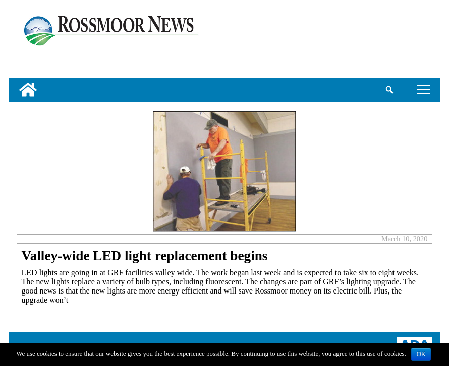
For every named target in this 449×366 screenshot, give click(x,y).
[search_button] (389, 90)
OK (421, 354)
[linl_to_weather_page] (401, 41)
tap (423, 89)
